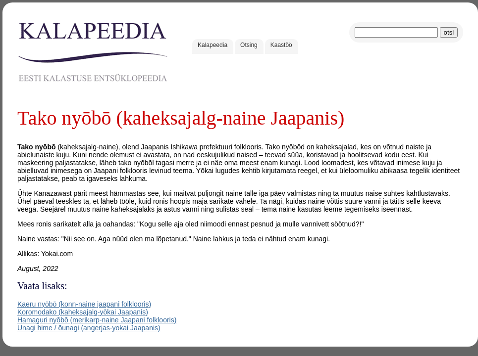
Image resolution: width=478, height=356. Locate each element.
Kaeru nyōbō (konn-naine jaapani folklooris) (84, 304)
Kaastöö (281, 45)
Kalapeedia (212, 45)
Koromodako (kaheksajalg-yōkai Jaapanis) (82, 312)
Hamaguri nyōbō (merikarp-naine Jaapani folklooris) (96, 320)
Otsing (249, 45)
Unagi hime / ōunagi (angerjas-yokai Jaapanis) (88, 328)
